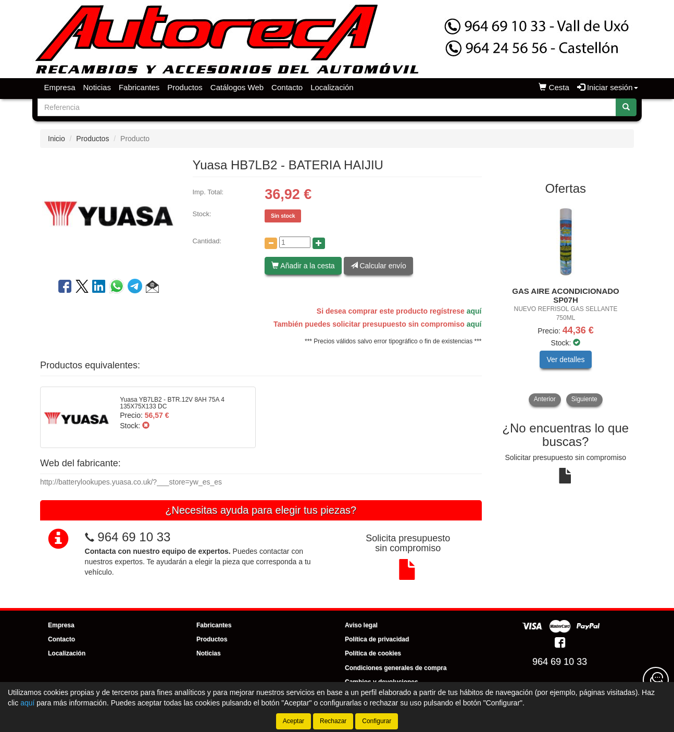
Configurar (376, 721)
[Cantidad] (294, 242)
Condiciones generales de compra (395, 668)
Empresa (60, 87)
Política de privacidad (377, 639)
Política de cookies (373, 653)
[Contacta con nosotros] (656, 680)
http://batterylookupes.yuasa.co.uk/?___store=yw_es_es (131, 482)
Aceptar (293, 721)
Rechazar (333, 721)
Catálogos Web (237, 87)
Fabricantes (139, 87)
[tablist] (565, 304)
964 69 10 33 (133, 537)
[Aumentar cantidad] (319, 243)
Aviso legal (361, 625)
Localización (332, 87)
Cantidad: (206, 241)
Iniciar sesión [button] (607, 87)
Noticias (97, 87)
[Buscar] (626, 107)
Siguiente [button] (584, 399)
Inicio (56, 138)
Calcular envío (378, 266)
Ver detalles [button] (565, 359)
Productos (185, 87)
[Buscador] (327, 107)
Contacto (287, 87)
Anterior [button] (545, 399)
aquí (474, 311)
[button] (152, 288)
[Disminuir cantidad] (271, 243)
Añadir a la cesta (302, 266)
